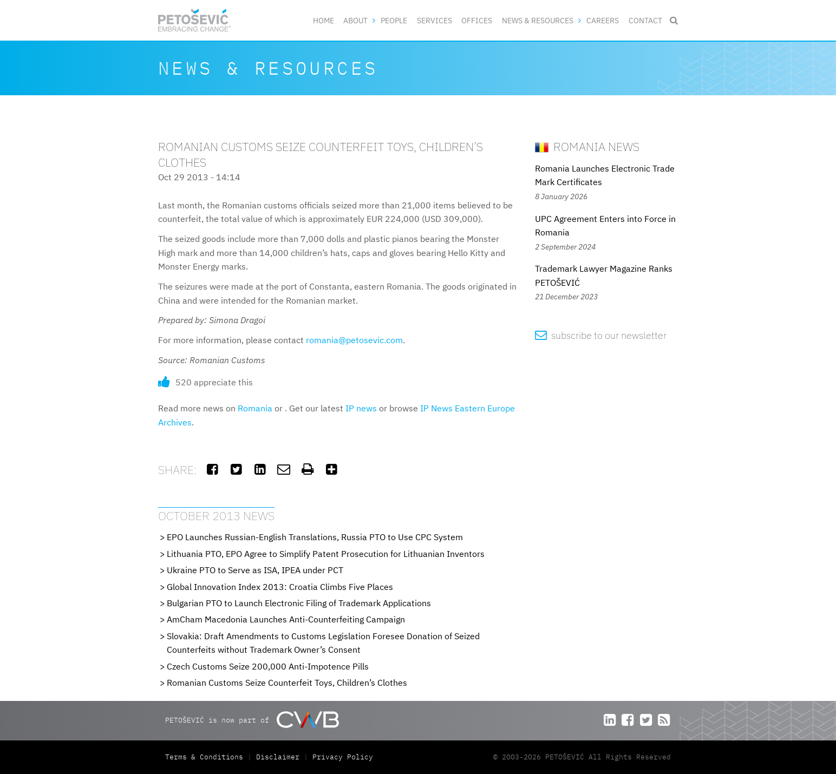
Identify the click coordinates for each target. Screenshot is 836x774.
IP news (361, 408)
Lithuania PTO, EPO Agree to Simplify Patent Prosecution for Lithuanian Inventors (326, 553)
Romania (255, 408)
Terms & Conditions (206, 757)
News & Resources (537, 20)
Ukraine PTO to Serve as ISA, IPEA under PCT (255, 570)
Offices (476, 20)
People (394, 20)
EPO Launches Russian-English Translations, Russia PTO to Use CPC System (315, 537)
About (355, 20)
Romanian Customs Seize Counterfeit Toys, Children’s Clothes (287, 682)
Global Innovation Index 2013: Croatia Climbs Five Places (280, 586)
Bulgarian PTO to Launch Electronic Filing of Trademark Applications (299, 603)
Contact (645, 20)
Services (434, 20)
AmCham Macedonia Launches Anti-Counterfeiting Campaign (286, 619)
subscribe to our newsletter (601, 335)
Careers (602, 20)
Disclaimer (277, 757)
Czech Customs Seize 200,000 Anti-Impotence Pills (268, 666)
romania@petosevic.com (354, 339)
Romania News (587, 146)
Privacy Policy (342, 757)
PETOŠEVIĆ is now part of (252, 719)
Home (323, 20)
